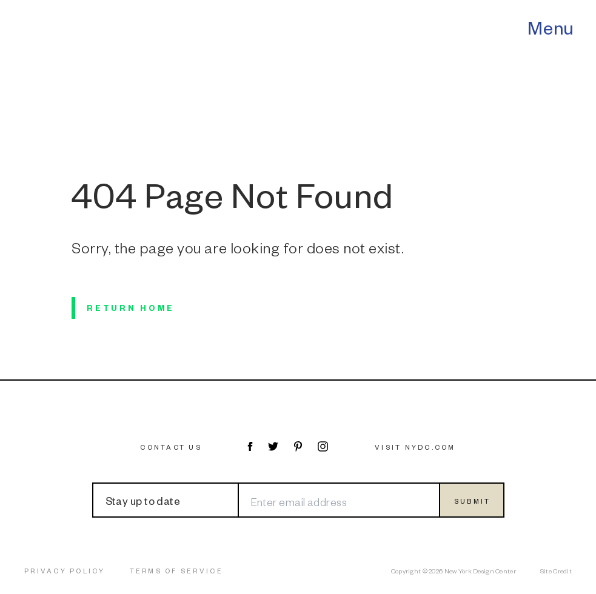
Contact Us (171, 447)
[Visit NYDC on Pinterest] (298, 446)
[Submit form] (471, 500)
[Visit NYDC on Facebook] (249, 446)
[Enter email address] (338, 500)
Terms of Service (176, 571)
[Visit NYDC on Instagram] (323, 446)
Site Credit (556, 571)
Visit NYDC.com (415, 447)
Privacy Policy (64, 571)
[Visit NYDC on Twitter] (273, 446)
